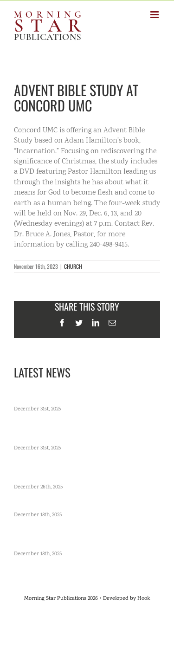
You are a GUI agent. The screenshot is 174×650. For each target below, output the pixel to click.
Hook (143, 599)
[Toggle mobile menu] (155, 15)
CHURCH (73, 266)
